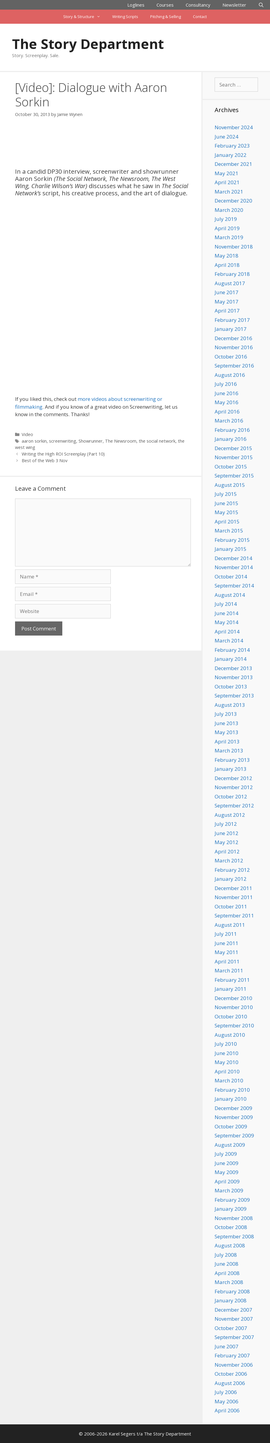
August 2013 (230, 704)
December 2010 (233, 998)
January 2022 (231, 154)
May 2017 (226, 301)
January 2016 (231, 438)
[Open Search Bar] (261, 5)
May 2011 (226, 952)
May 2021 (226, 173)
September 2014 (234, 585)
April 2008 (227, 1273)
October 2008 (231, 1227)
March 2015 (229, 530)
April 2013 (227, 741)
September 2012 (234, 805)
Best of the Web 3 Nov (44, 460)
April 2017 (227, 310)
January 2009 (231, 1208)
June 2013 (226, 723)
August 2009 (230, 1144)
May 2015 (226, 512)
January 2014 (231, 658)
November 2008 (234, 1218)
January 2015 (231, 548)
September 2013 (234, 695)
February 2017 (232, 319)
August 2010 (230, 1034)
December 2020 (233, 200)
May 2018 (226, 255)
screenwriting (62, 441)
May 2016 (226, 402)
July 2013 (226, 713)
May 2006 (226, 1401)
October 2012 (231, 796)
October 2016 (231, 356)
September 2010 (234, 1025)
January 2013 (231, 768)
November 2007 (234, 1318)
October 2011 (231, 906)
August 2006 (230, 1383)
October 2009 (231, 1126)
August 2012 (230, 814)
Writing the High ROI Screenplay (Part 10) (63, 454)
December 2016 (233, 338)
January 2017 (231, 328)
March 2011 (229, 970)
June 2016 (226, 393)
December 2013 (233, 668)
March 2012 (229, 860)
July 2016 (226, 383)
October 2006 (231, 1373)
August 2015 (230, 484)
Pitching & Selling (165, 16)
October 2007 (231, 1328)
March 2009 (229, 1190)
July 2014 (226, 603)
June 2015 (226, 503)
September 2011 (234, 915)
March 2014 (229, 640)
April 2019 (227, 228)
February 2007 (232, 1355)
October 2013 (231, 686)
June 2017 (226, 292)
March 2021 (229, 191)
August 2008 (230, 1245)
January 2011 (231, 988)
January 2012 (231, 878)
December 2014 (233, 558)
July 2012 (226, 823)
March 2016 (229, 420)
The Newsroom (120, 441)
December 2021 (233, 163)
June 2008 (226, 1263)
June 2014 (226, 613)
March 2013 (229, 750)
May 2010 (226, 1062)
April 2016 (227, 411)
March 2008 (229, 1282)
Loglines (135, 5)
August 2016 (230, 374)
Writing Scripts (125, 16)
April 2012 (227, 851)
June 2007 (226, 1346)
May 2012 (226, 842)
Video (27, 434)
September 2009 (234, 1135)
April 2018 (227, 264)
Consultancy (198, 5)
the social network (157, 441)
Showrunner (91, 441)
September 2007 (234, 1337)
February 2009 (232, 1199)
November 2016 (234, 347)
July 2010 (226, 1043)
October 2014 (231, 576)
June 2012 (226, 833)
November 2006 (234, 1364)
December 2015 (233, 448)
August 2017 (230, 283)
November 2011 (234, 897)
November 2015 (234, 457)
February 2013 (232, 759)
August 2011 (230, 924)
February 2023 (232, 145)
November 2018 (234, 246)
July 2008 (226, 1254)
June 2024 (226, 136)
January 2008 (231, 1300)
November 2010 (234, 1007)
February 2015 (232, 539)
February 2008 (232, 1291)
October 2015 (231, 466)
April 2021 (227, 182)
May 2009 (226, 1172)
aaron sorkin (34, 441)
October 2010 (231, 1016)
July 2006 (226, 1392)
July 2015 (226, 493)
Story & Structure (84, 17)
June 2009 (226, 1163)
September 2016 (234, 365)
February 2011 (232, 979)
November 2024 (234, 127)
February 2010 (232, 1089)
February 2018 (232, 273)
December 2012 (233, 778)
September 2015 (234, 475)
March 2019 (229, 237)
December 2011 (233, 888)
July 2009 (226, 1153)
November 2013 (234, 677)
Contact (200, 16)
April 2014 (227, 631)
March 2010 (229, 1080)
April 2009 (227, 1181)
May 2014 (226, 622)
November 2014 (234, 567)
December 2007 (233, 1309)
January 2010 (231, 1098)
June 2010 (226, 1053)
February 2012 (232, 869)
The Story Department (88, 44)
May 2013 (226, 732)
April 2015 (227, 521)
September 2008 (234, 1236)
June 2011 (226, 943)
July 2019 (226, 218)
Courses (165, 5)
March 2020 (229, 209)
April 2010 (227, 1071)
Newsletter (234, 5)
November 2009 (234, 1117)
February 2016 (232, 429)
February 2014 (232, 649)
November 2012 (234, 787)
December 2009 (233, 1108)
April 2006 (227, 1410)
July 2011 (226, 933)
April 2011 (227, 961)
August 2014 (230, 594)
